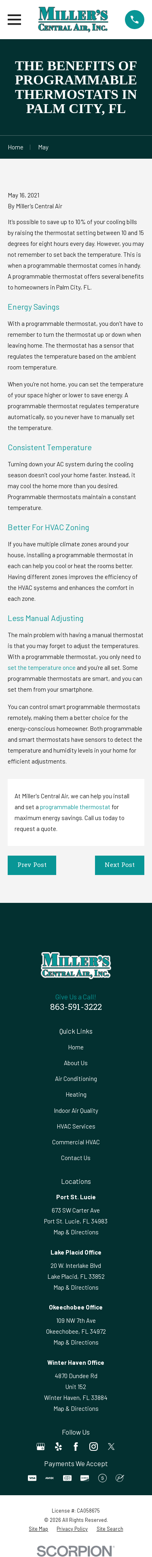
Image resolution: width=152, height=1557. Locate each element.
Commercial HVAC (76, 1142)
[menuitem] (38, 1529)
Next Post (120, 865)
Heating (76, 1094)
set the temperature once (42, 667)
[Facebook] (76, 1446)
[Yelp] (58, 1446)
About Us (76, 1062)
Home (76, 1047)
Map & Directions (76, 1232)
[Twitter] (111, 1446)
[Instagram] (93, 1446)
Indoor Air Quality (76, 1110)
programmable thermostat (75, 806)
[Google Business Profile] (40, 1446)
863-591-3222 (76, 1008)
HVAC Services (76, 1126)
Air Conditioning (76, 1078)
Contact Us (76, 1157)
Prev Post (31, 865)
